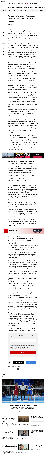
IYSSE (25, 10)
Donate (41, 10)
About (42, 1)
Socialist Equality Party (17, 10)
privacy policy (23, 347)
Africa (20, 369)
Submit (23, 352)
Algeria (9, 369)
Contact (39, 1)
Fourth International (7, 10)
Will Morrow (10, 24)
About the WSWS (30, 10)
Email (11, 338)
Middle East (15, 369)
